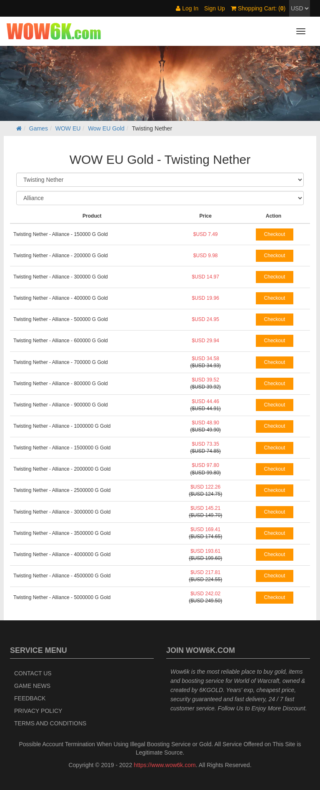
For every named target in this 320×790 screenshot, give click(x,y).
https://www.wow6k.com (165, 765)
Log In (187, 8)
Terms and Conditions (50, 723)
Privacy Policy (38, 710)
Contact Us (33, 673)
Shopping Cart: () (258, 8)
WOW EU (68, 128)
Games (38, 128)
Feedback (29, 698)
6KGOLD (211, 690)
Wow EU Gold (106, 128)
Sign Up (214, 8)
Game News (32, 685)
